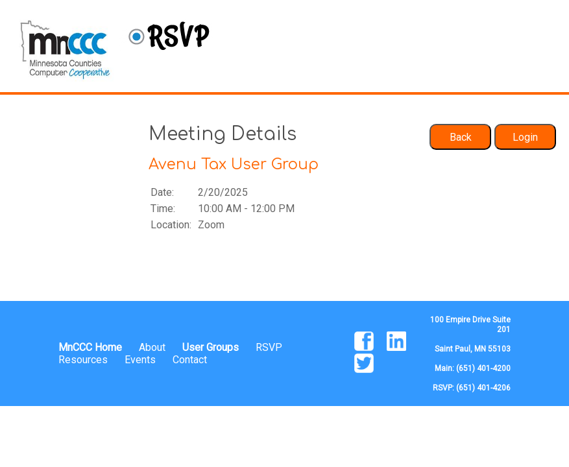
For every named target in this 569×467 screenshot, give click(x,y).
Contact (190, 359)
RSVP (269, 347)
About (152, 347)
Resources (83, 359)
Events (140, 359)
